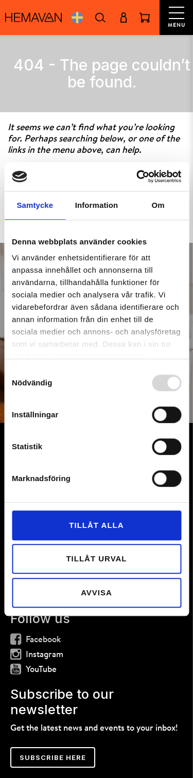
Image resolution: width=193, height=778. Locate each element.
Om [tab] (158, 205)
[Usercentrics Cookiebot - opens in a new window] (137, 176)
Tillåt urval (96, 558)
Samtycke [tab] (34, 205)
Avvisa (96, 592)
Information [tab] (96, 205)
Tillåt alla (96, 525)
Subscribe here (53, 757)
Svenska (77, 17)
